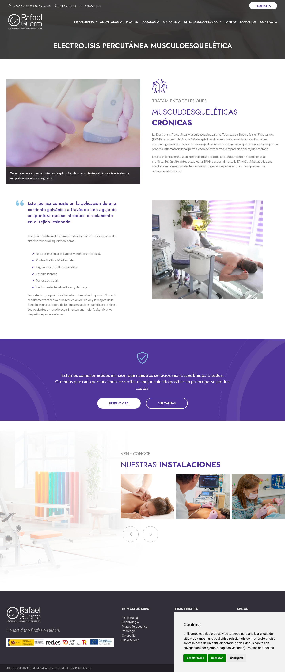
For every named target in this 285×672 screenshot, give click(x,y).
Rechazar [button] (217, 658)
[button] (150, 534)
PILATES (132, 21)
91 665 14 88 (68, 5)
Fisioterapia (130, 617)
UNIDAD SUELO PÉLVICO (201, 21)
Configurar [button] (236, 658)
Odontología (130, 622)
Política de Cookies (260, 648)
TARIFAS (230, 21)
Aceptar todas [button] (195, 658)
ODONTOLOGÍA (111, 21)
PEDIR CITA (263, 5)
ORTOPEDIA (171, 21)
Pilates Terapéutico (134, 626)
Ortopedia (128, 635)
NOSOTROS (248, 21)
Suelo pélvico (130, 639)
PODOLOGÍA (150, 21)
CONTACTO (268, 21)
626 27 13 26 (93, 5)
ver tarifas (167, 403)
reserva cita (118, 403)
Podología (129, 631)
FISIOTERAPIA (84, 21)
